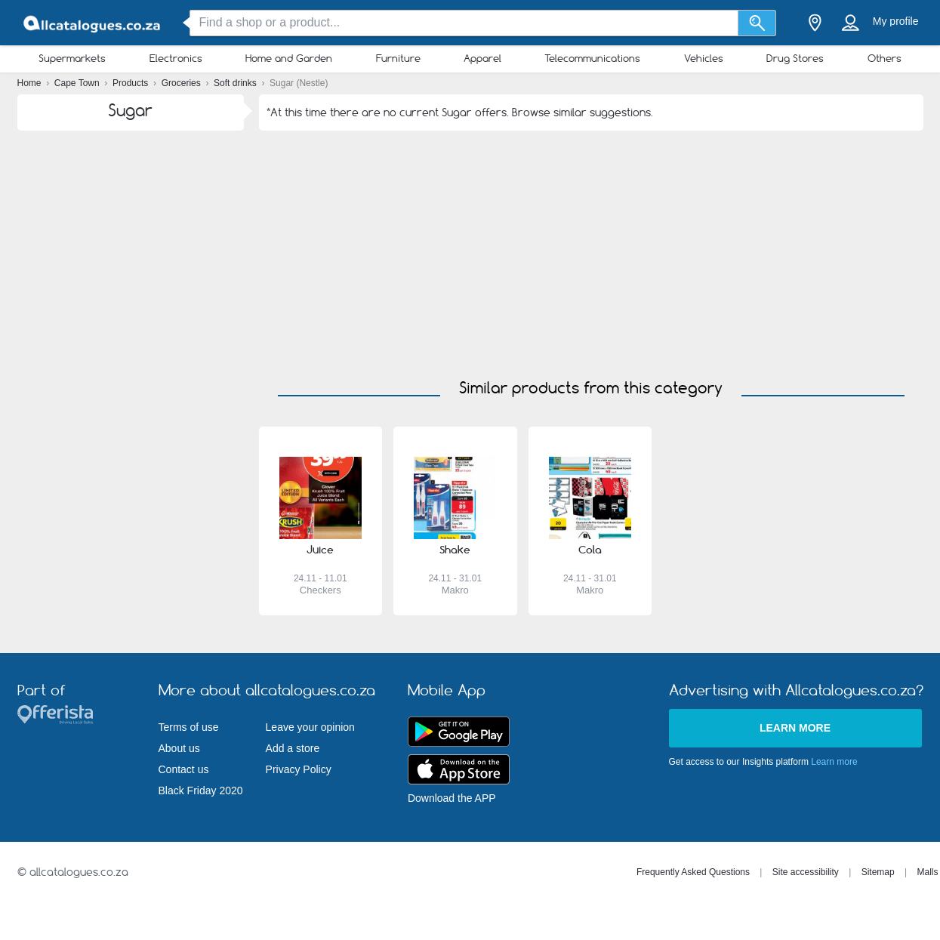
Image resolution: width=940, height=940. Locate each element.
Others (884, 58)
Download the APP (452, 798)
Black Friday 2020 (201, 790)
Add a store (293, 748)
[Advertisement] (591, 244)
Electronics (175, 58)
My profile (896, 21)
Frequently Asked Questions (693, 872)
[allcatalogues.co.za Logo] (92, 23)
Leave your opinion (310, 727)
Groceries (182, 83)
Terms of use (189, 727)
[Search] (756, 23)
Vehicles (703, 58)
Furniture (398, 58)
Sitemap (878, 872)
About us (179, 748)
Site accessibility (805, 872)
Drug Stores (795, 58)
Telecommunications (592, 58)
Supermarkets (72, 58)
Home (30, 83)
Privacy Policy (298, 769)
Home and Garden (288, 58)
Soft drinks (236, 83)
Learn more (795, 728)
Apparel (482, 58)
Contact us (184, 769)
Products (131, 83)
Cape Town (78, 83)
